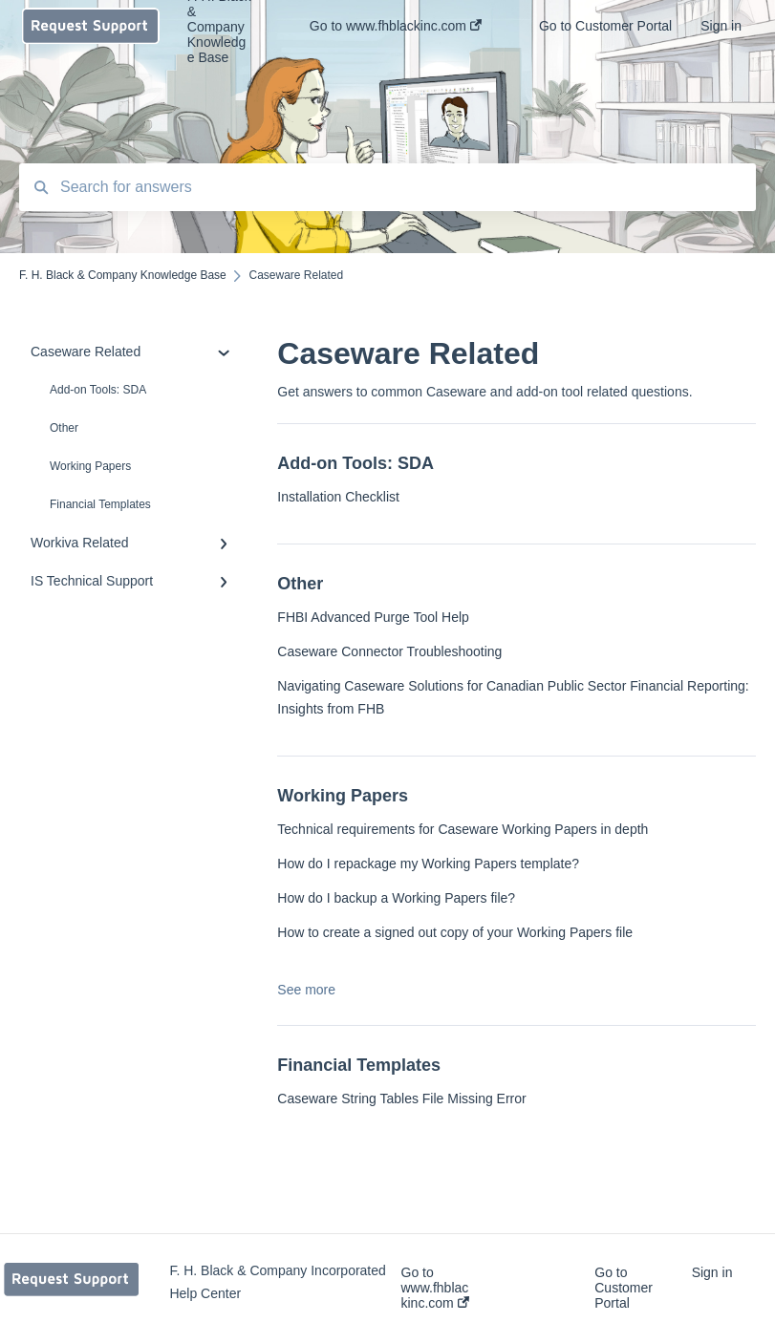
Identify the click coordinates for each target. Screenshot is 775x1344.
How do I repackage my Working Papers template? (428, 863)
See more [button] (306, 989)
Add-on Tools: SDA (98, 389)
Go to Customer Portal (623, 1288)
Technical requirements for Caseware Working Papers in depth (462, 829)
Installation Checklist (338, 496)
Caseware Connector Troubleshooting (389, 651)
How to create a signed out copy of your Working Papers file (455, 932)
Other (64, 428)
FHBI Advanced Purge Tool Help (373, 617)
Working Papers (90, 466)
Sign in (712, 1272)
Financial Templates (100, 504)
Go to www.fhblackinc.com (435, 1288)
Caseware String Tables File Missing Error (401, 1098)
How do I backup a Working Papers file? (396, 898)
